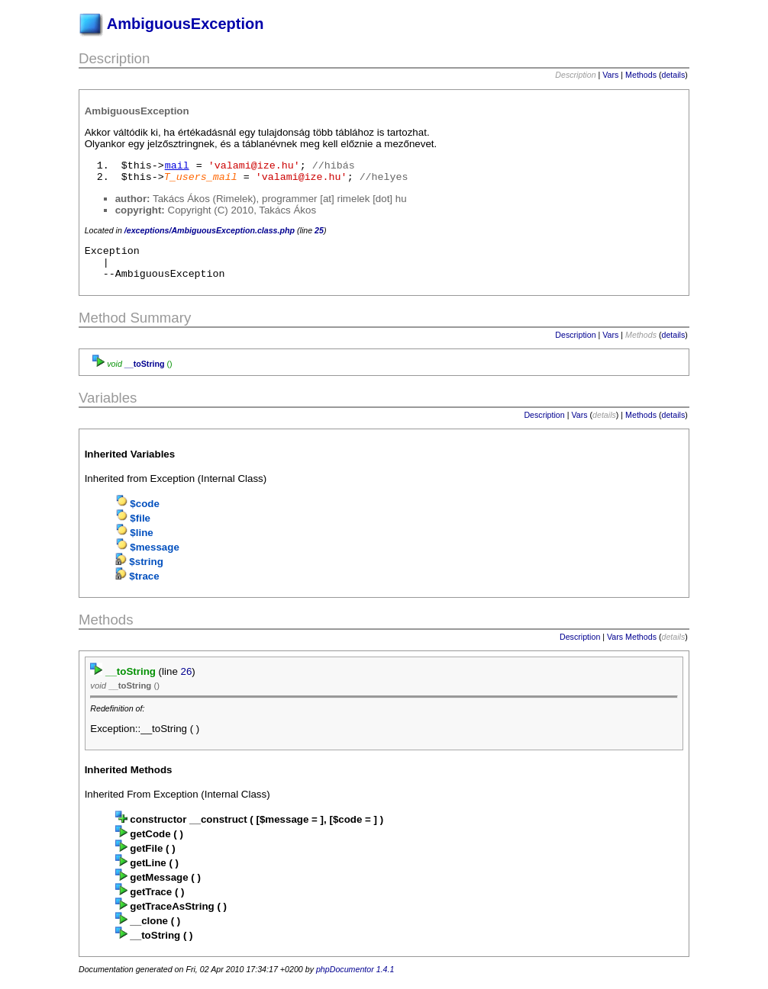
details (674, 74)
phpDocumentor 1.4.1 (355, 976)
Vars (610, 74)
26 (186, 678)
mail (177, 166)
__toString (144, 370)
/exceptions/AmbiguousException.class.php (209, 230)
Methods (641, 74)
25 (319, 230)
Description (575, 341)
